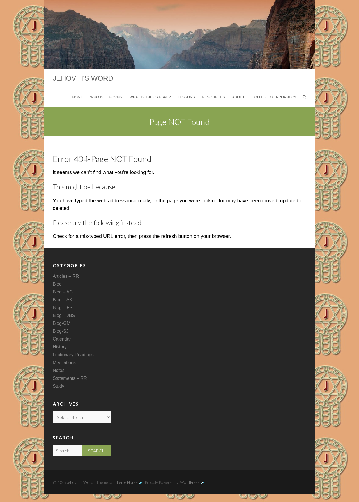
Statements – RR (70, 378)
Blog (57, 284)
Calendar (62, 339)
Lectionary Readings (73, 354)
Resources (213, 97)
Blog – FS (62, 307)
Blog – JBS (64, 315)
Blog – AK (62, 299)
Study (58, 386)
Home (77, 97)
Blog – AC (63, 292)
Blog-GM (61, 323)
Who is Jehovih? (106, 97)
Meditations (64, 362)
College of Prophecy (274, 97)
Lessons (186, 97)
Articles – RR (66, 276)
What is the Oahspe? (150, 97)
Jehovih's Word (83, 78)
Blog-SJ (60, 331)
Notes (59, 370)
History (60, 346)
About (238, 97)
